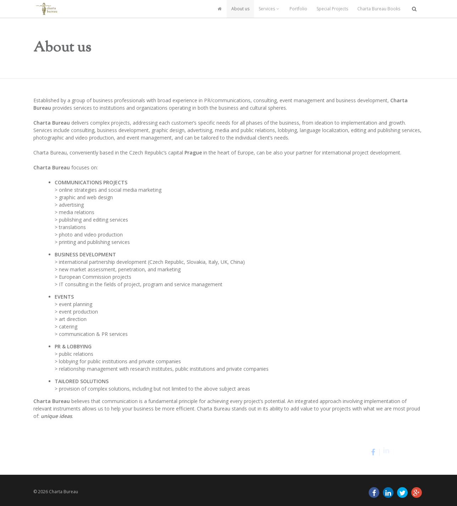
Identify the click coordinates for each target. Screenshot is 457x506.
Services (269, 9)
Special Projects (332, 9)
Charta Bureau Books (378, 9)
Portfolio (298, 9)
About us (240, 9)
